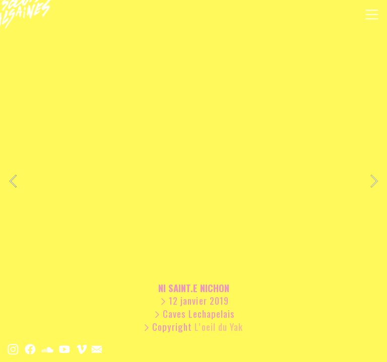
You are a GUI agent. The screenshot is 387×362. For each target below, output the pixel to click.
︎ (47, 348)
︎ (30, 348)
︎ (13, 348)
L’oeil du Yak (220, 326)
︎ (371, 15)
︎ (64, 348)
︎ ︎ (89, 348)
